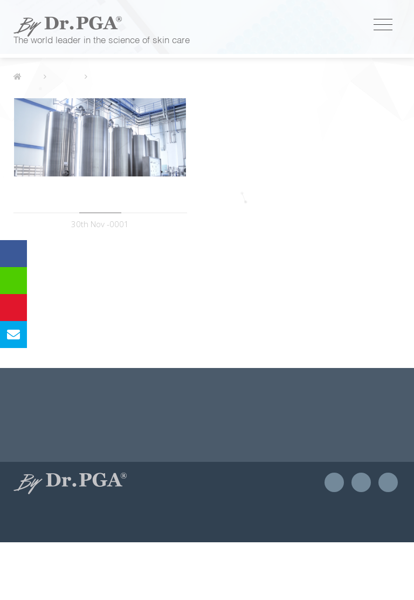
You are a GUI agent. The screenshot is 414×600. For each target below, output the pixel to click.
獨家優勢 (65, 134)
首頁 (25, 134)
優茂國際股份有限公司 (67, 26)
